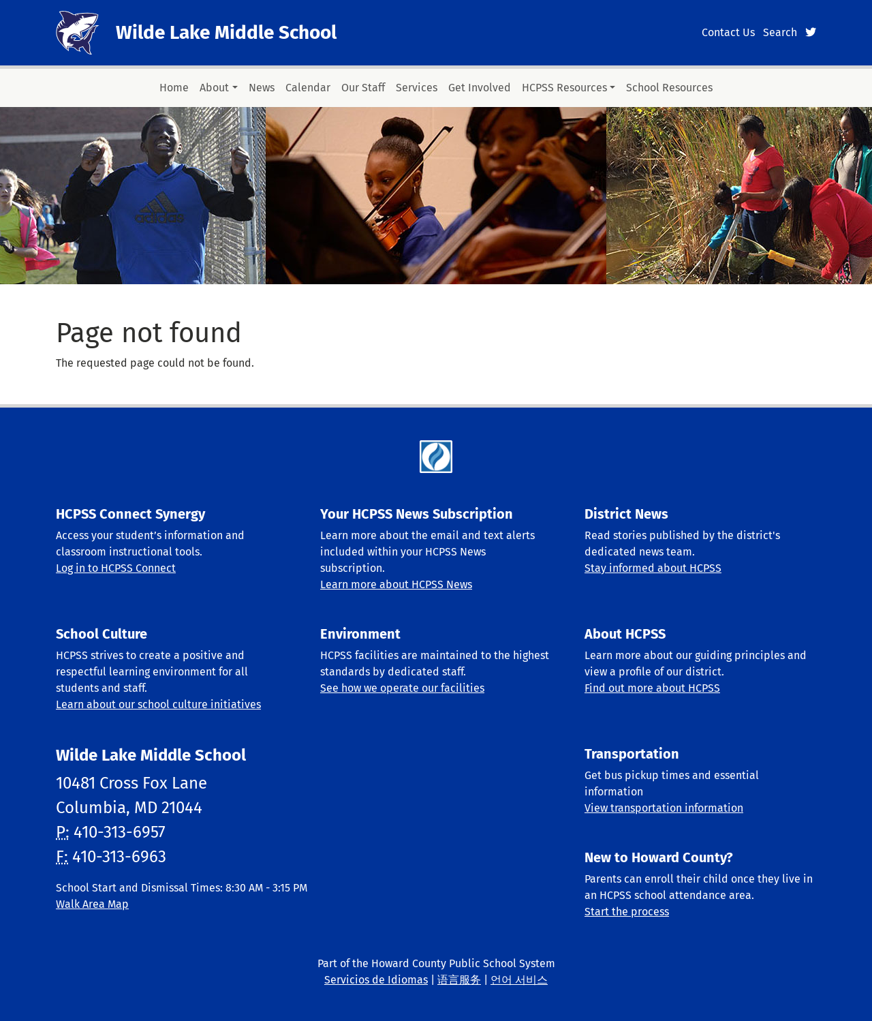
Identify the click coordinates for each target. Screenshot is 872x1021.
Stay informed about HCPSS (653, 568)
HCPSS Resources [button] (564, 87)
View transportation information (664, 808)
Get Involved (479, 87)
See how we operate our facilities (402, 688)
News (262, 87)
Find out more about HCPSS (652, 688)
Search (780, 32)
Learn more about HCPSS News (396, 584)
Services (416, 87)
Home (174, 87)
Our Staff (363, 87)
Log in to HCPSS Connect (116, 568)
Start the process (627, 911)
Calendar (307, 87)
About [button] (214, 87)
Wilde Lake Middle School (226, 32)
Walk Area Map (92, 904)
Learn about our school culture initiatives (158, 704)
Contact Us (728, 32)
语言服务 (459, 979)
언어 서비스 (519, 979)
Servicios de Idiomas (376, 979)
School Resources (669, 87)
